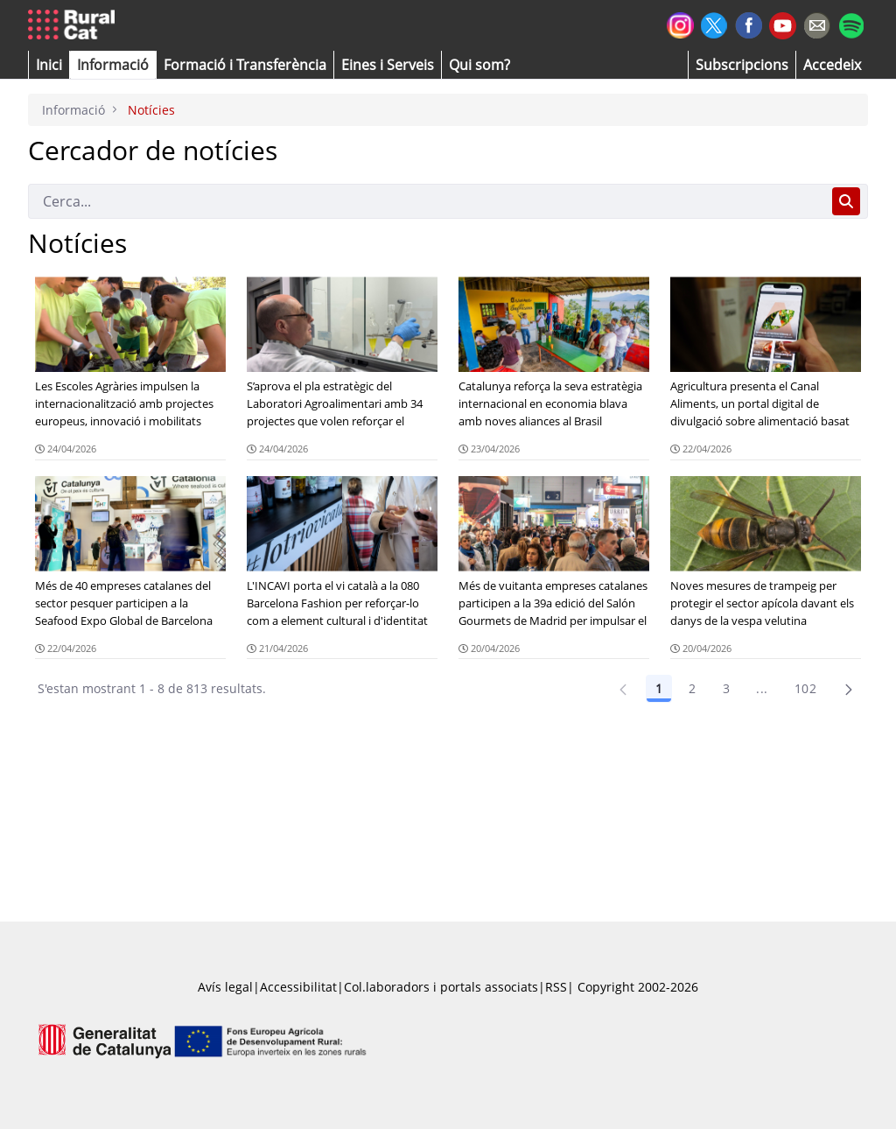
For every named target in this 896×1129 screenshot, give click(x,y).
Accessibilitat (298, 986)
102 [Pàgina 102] (805, 688)
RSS (556, 986)
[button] (49, 65)
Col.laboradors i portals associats (441, 986)
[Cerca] (426, 201)
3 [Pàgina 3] (726, 688)
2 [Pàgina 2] (692, 688)
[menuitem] (245, 65)
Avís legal (225, 986)
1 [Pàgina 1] (658, 688)
